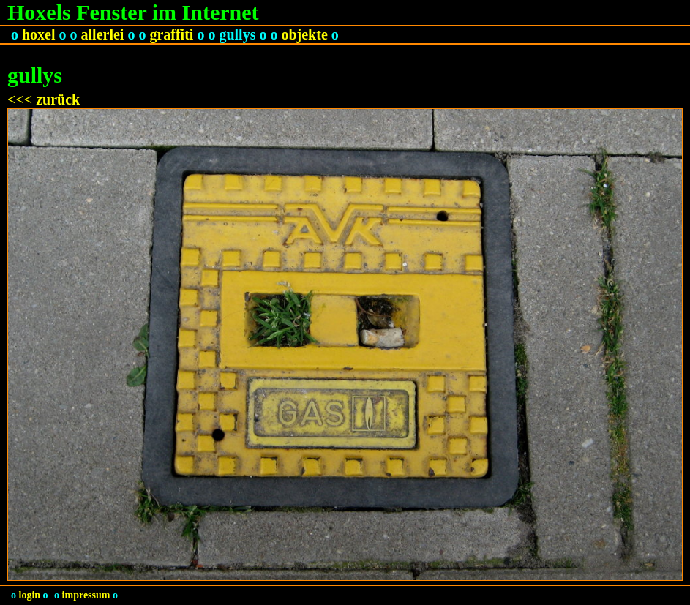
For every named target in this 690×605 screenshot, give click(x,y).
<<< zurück (43, 99)
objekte (304, 34)
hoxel (39, 34)
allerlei (102, 34)
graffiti (171, 34)
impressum (86, 595)
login (30, 595)
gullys (237, 34)
